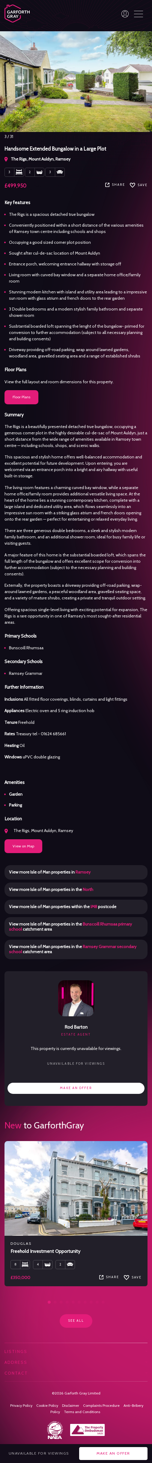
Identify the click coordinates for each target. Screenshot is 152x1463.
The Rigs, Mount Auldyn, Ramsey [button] (38, 830)
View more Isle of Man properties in (50, 872)
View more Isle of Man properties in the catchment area (70, 926)
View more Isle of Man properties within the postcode (62, 906)
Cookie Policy (47, 1405)
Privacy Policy (21, 1405)
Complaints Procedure (101, 1405)
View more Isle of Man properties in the (51, 889)
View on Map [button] (23, 846)
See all (76, 1321)
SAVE (139, 185)
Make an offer (76, 1088)
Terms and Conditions (82, 1411)
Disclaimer (70, 1405)
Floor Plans (21, 397)
